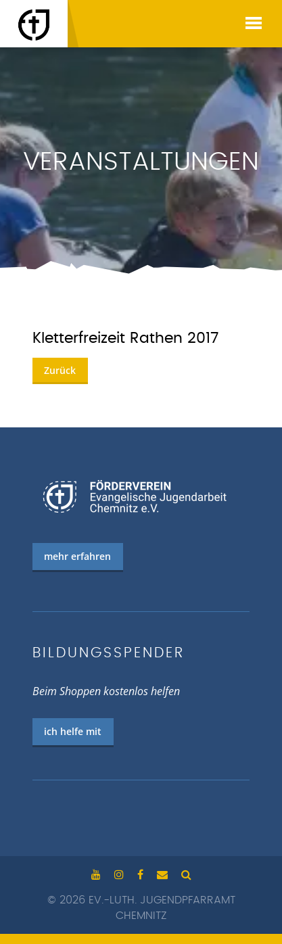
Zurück (60, 370)
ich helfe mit (72, 731)
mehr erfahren (77, 556)
